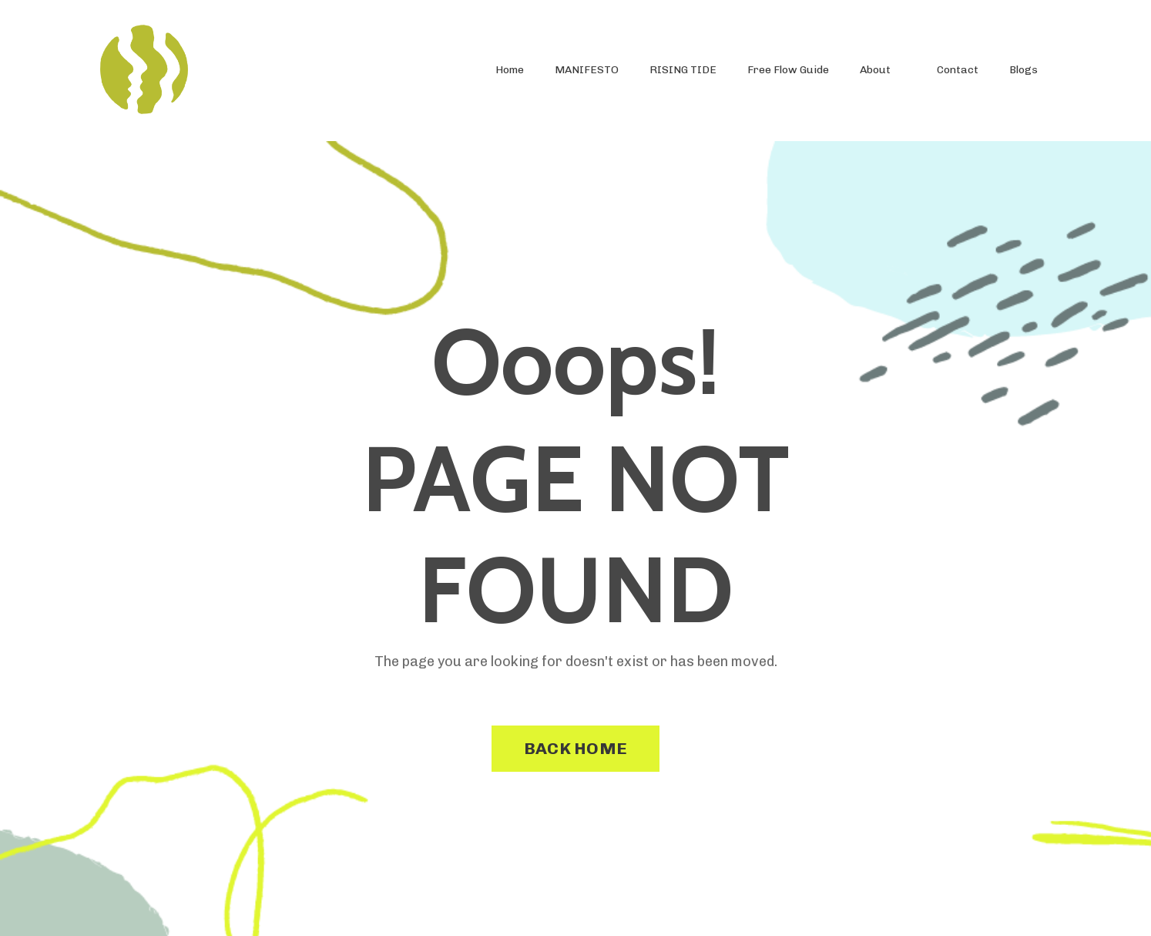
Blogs (1023, 69)
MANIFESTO (587, 69)
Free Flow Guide (788, 69)
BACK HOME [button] (575, 748)
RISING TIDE (682, 69)
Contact (957, 69)
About (875, 69)
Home (509, 69)
